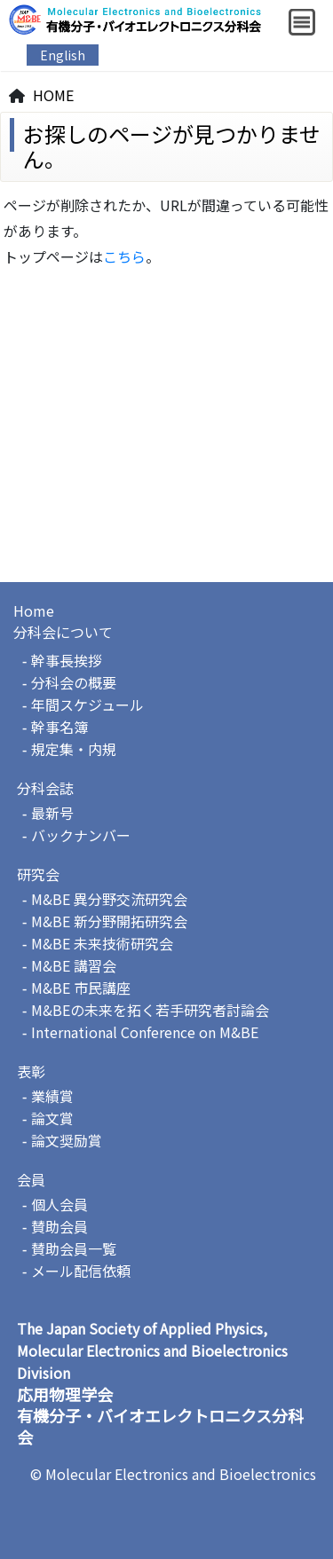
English (62, 55)
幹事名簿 (59, 726)
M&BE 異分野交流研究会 (109, 898)
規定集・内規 (73, 749)
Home (33, 610)
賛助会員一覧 (73, 1248)
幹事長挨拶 (66, 660)
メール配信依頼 (81, 1270)
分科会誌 (45, 788)
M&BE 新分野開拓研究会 (109, 921)
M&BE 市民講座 (81, 987)
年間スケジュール (87, 704)
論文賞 (52, 1118)
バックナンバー (81, 835)
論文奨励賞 (66, 1140)
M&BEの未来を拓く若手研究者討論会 (150, 1009)
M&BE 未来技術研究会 (102, 943)
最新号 (52, 812)
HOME (53, 95)
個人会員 (59, 1204)
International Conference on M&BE (144, 1032)
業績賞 (52, 1095)
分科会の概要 (73, 682)
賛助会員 (59, 1226)
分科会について (63, 631)
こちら (124, 256)
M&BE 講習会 (73, 965)
